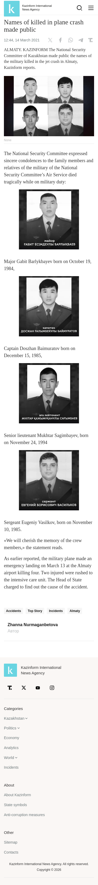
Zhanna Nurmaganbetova (33, 625)
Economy (11, 738)
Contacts (11, 852)
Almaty (75, 611)
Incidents (56, 611)
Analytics (11, 748)
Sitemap (10, 842)
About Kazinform (17, 795)
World (9, 757)
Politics (10, 728)
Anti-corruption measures (24, 815)
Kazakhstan (14, 718)
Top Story (35, 611)
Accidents (13, 611)
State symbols (15, 805)
